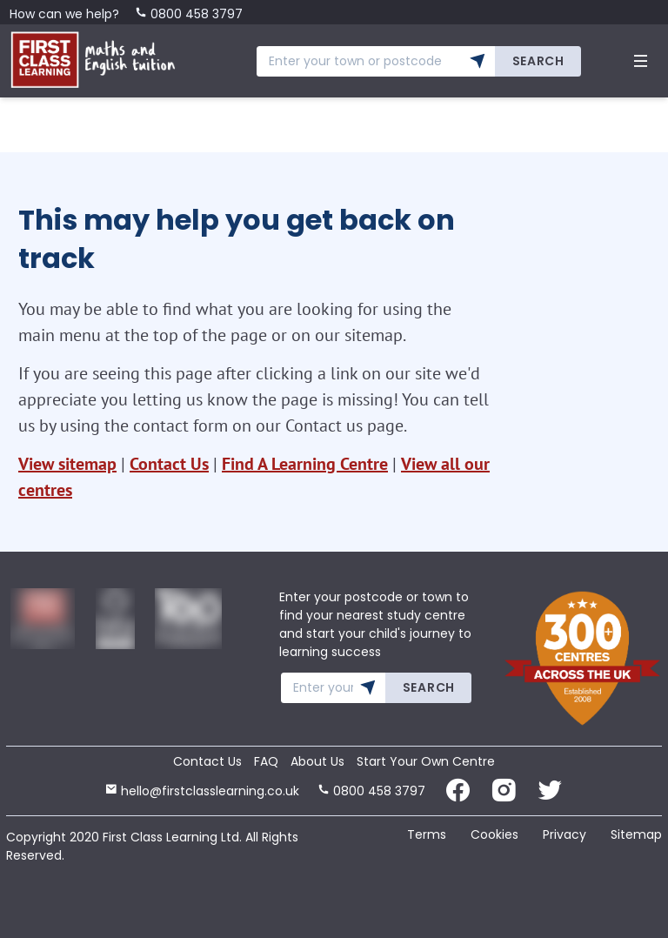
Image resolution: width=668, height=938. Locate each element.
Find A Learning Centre (305, 463)
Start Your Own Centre (426, 761)
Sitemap (636, 834)
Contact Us (169, 463)
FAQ (266, 761)
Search (538, 61)
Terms (426, 834)
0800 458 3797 (189, 14)
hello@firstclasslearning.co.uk (202, 791)
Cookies (494, 834)
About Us (317, 761)
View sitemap (67, 463)
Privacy (564, 834)
